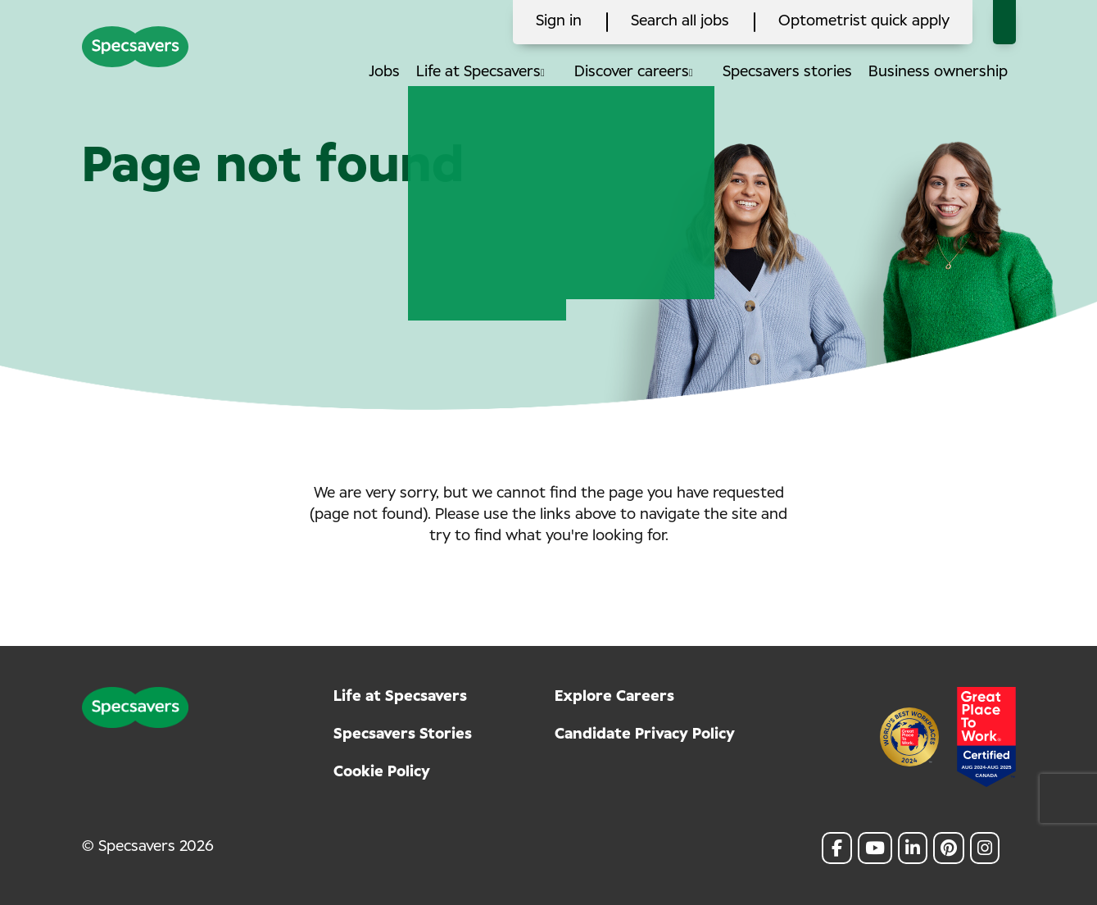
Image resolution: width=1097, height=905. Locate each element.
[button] (557, 72)
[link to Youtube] (875, 848)
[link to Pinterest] (948, 848)
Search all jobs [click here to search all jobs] (680, 21)
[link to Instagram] (985, 848)
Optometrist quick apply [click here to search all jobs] (864, 21)
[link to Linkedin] (912, 848)
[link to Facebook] (837, 848)
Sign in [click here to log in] (559, 21)
